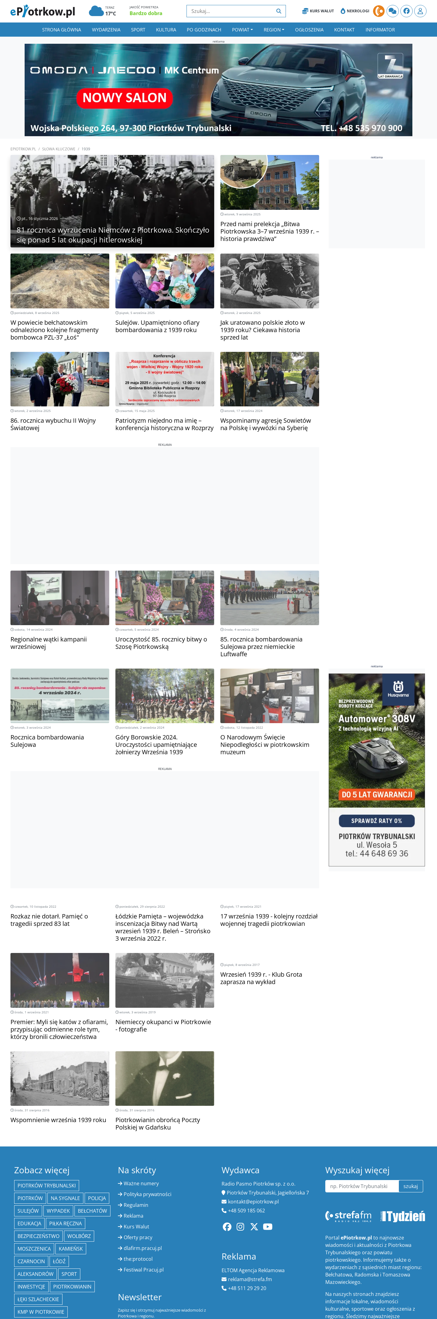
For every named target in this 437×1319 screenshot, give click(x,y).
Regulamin (136, 1205)
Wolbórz (79, 1236)
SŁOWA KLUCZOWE (58, 149)
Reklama (133, 1215)
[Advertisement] (164, 490)
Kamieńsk (71, 1248)
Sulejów (28, 1210)
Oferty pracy (138, 1237)
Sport (138, 29)
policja (97, 1198)
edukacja (29, 1223)
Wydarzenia (106, 29)
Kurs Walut (318, 11)
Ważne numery (141, 1183)
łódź (59, 1261)
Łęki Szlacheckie (38, 1299)
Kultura (166, 29)
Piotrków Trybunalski (47, 1185)
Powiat (240, 29)
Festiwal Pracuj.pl (144, 1269)
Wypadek (58, 1210)
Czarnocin (31, 1261)
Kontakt (344, 29)
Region (272, 29)
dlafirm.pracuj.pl (143, 1248)
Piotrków (30, 1198)
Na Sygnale (65, 1198)
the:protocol (138, 1259)
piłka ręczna (65, 1223)
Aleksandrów (36, 1274)
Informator (380, 29)
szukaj (410, 1186)
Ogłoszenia (309, 29)
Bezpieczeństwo (38, 1236)
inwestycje (31, 1286)
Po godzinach (204, 29)
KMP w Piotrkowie (41, 1312)
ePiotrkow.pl (23, 149)
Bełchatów (92, 1210)
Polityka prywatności (147, 1194)
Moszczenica (34, 1248)
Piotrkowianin (72, 1286)
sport (69, 1274)
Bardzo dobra (146, 13)
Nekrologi (355, 11)
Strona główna (61, 29)
